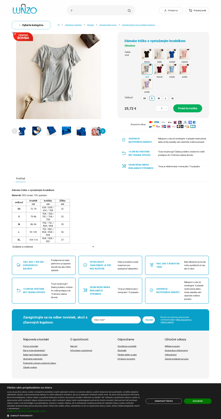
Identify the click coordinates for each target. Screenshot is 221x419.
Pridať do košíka (187, 108)
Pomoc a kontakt (30, 346)
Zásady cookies (30, 367)
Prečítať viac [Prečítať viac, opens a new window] (25, 408)
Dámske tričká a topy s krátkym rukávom (138, 25)
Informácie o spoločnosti (81, 350)
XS (144, 98)
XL (173, 98)
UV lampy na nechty (126, 359)
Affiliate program (172, 346)
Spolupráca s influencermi (176, 350)
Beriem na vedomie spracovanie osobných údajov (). (176, 319)
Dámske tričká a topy (108, 25)
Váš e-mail (99, 320)
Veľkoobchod (170, 355)
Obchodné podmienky (33, 359)
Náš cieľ (73, 346)
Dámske (90, 25)
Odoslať (149, 320)
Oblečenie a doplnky (73, 25)
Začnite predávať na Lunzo (177, 359)
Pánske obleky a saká (127, 355)
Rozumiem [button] (198, 401)
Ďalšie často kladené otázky (35, 355)
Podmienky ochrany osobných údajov (39, 363)
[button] (14, 131)
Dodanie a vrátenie (53, 246)
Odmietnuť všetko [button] (164, 401)
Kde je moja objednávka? (34, 350)
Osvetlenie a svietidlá (127, 346)
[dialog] (110, 401)
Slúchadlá (122, 350)
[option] (22, 131)
